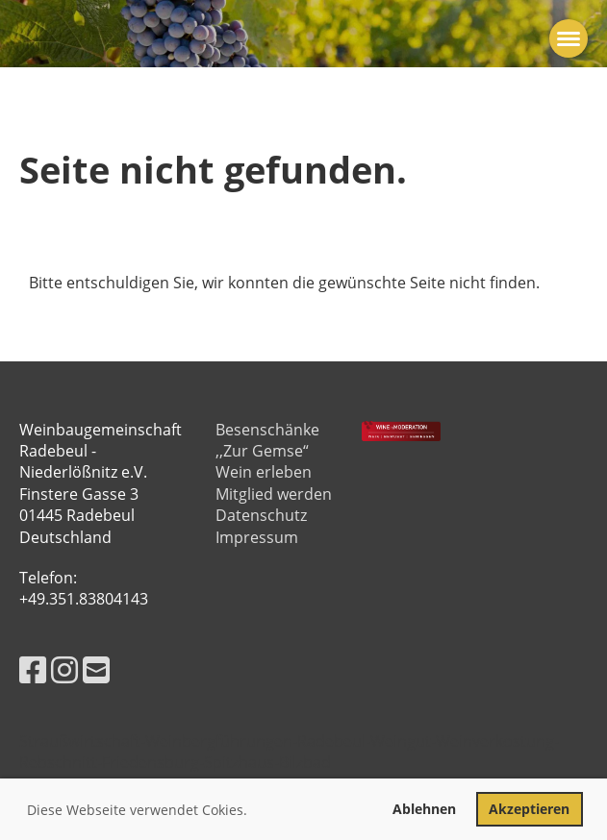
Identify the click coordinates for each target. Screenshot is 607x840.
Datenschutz (261, 515)
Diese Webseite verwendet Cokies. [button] (137, 810)
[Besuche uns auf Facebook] (32, 669)
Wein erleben (263, 471)
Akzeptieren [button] (529, 809)
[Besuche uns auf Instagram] (64, 669)
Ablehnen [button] (424, 809)
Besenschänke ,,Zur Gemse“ (267, 440)
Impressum (256, 537)
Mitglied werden (273, 494)
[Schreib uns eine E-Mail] (96, 669)
